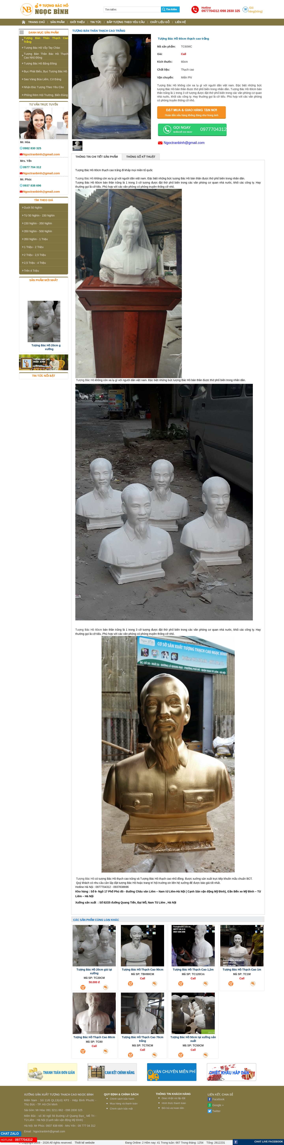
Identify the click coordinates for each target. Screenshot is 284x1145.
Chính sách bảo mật (121, 1108)
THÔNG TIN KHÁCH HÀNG (173, 1094)
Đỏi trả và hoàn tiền (173, 1108)
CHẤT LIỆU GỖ (160, 22)
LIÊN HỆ (180, 22)
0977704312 (210, 11)
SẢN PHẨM (57, 22)
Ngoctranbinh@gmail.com (184, 143)
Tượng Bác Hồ (84, 178)
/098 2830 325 (230, 11)
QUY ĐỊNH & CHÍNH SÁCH (121, 1094)
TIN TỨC (95, 22)
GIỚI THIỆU (77, 22)
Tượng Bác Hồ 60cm (88, 629)
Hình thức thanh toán (174, 1103)
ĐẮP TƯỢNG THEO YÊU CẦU (126, 22)
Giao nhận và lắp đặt (173, 1098)
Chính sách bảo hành (122, 1098)
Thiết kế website (84, 1142)
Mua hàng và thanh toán (123, 1103)
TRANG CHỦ (36, 22)
